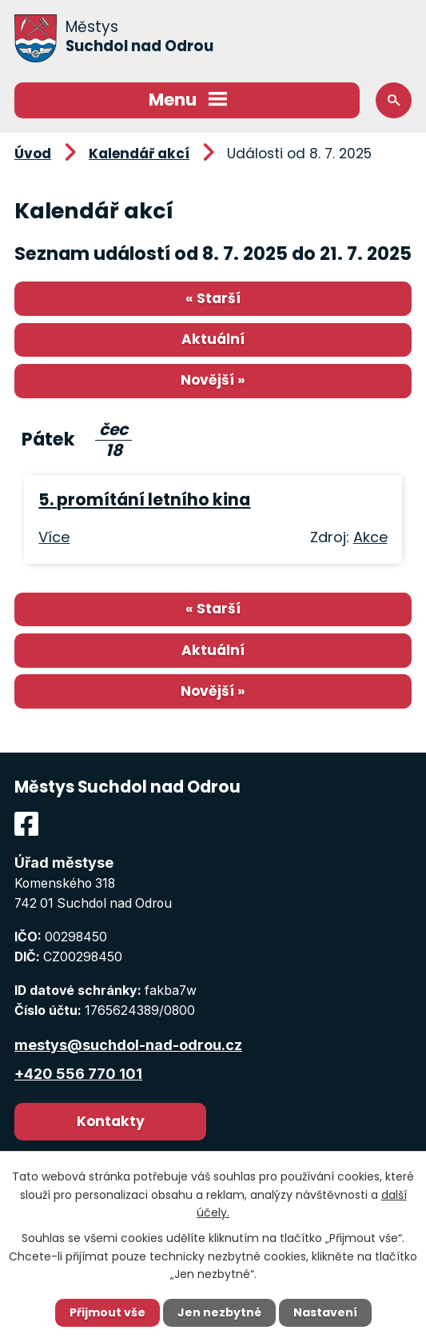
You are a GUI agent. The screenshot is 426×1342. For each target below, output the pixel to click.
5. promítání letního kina (144, 499)
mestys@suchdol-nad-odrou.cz (128, 1044)
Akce (370, 537)
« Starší (213, 298)
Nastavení (325, 1312)
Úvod (32, 153)
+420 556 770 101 (78, 1073)
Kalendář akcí (139, 153)
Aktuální (213, 339)
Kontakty (111, 1121)
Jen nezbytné (219, 1312)
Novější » (213, 379)
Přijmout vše (107, 1312)
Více (54, 537)
